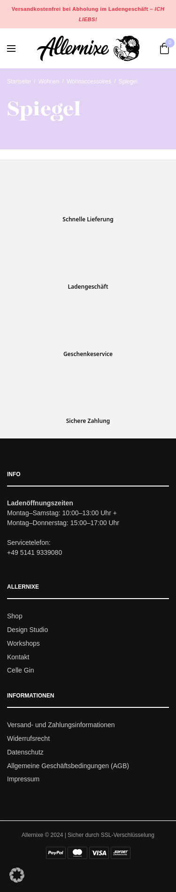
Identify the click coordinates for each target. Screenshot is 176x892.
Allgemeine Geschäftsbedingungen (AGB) (68, 766)
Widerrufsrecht (28, 738)
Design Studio (27, 629)
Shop (15, 616)
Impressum (23, 779)
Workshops (23, 643)
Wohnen (48, 81)
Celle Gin (20, 670)
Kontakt (18, 657)
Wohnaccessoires (89, 81)
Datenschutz (25, 752)
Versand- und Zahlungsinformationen (61, 725)
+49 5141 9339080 (34, 553)
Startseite (19, 81)
